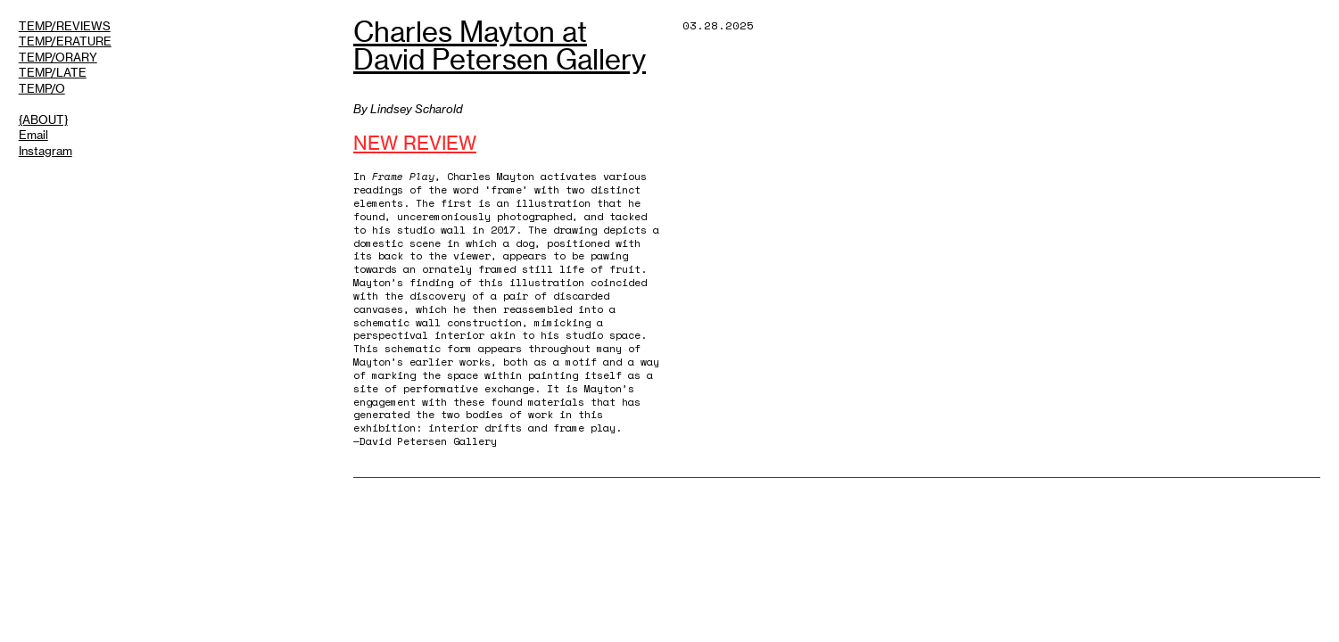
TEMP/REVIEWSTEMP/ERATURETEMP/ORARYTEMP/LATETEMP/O (65, 57)
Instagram (45, 151)
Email (33, 135)
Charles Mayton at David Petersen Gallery (499, 46)
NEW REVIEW (414, 143)
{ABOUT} (43, 119)
